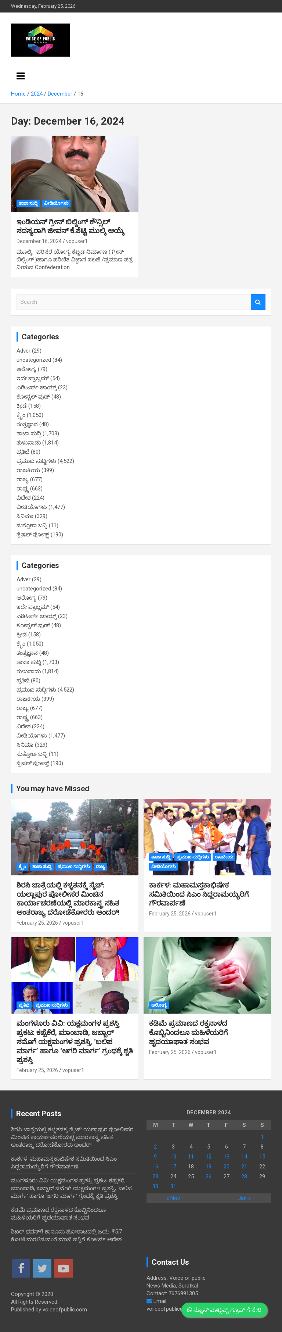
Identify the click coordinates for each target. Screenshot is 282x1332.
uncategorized (34, 360)
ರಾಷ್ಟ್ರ (23, 488)
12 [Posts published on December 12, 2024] (209, 1156)
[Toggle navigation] (20, 76)
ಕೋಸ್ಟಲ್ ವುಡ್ (33, 396)
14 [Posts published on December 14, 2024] (244, 1156)
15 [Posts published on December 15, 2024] (262, 1156)
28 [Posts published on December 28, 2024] (244, 1176)
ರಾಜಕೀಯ (28, 470)
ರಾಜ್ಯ (23, 479)
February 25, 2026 (37, 923)
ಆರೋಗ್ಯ (26, 369)
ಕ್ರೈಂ (21, 415)
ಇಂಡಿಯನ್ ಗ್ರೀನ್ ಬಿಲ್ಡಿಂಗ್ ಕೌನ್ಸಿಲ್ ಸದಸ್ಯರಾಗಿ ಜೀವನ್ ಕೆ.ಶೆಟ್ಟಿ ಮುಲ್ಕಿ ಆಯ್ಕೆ (70, 226)
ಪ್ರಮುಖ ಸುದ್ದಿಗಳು (36, 461)
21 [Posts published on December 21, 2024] (244, 1166)
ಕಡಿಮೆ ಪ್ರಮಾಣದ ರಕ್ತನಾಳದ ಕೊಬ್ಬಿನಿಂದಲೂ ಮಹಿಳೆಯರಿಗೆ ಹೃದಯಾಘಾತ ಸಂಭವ (188, 1032)
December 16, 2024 (39, 241)
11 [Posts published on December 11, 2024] (191, 1156)
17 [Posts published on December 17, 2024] (173, 1166)
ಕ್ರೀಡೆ (22, 406)
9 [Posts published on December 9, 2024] (155, 1156)
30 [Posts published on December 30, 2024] (155, 1186)
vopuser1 (77, 241)
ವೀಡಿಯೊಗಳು (56, 203)
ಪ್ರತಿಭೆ (23, 452)
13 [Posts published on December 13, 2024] (226, 1156)
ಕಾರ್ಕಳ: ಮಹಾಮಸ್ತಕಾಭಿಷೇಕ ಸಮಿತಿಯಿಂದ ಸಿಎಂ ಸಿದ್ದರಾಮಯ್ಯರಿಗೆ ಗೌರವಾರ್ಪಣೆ (199, 894)
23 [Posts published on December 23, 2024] (155, 1176)
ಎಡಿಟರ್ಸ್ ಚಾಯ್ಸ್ (37, 387)
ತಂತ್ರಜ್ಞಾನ (27, 424)
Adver (23, 350)
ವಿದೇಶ (23, 497)
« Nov (173, 1198)
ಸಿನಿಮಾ (25, 516)
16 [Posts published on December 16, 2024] (155, 1166)
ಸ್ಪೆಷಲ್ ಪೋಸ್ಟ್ (33, 534)
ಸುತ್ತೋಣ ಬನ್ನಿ (32, 525)
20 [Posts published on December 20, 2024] (226, 1166)
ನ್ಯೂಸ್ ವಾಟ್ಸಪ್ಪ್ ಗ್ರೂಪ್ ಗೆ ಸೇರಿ (224, 1310)
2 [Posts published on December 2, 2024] (155, 1146)
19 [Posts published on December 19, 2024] (209, 1166)
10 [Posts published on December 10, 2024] (173, 1156)
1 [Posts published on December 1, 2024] (262, 1136)
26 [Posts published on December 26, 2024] (209, 1176)
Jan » (244, 1198)
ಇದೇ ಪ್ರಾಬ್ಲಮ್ (33, 378)
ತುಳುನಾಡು (29, 442)
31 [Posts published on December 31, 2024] (173, 1186)
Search (258, 302)
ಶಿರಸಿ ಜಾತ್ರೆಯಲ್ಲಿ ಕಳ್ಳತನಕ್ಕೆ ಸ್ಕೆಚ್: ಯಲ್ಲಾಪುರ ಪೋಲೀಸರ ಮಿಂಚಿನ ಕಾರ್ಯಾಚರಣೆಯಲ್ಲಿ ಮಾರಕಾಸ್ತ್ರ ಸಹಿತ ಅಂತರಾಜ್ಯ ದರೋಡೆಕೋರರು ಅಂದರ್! (68, 899)
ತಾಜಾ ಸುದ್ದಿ (28, 203)
